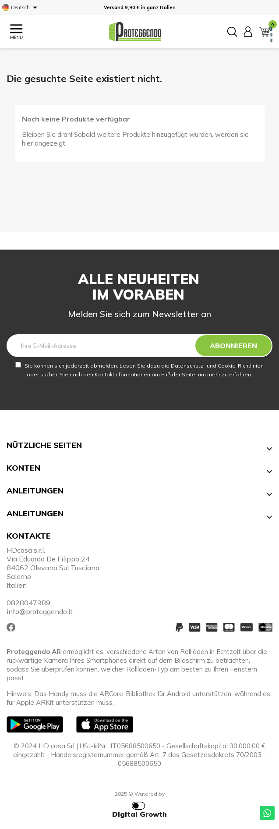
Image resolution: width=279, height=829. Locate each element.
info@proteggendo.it (40, 611)
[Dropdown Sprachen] (21, 7)
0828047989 (28, 602)
